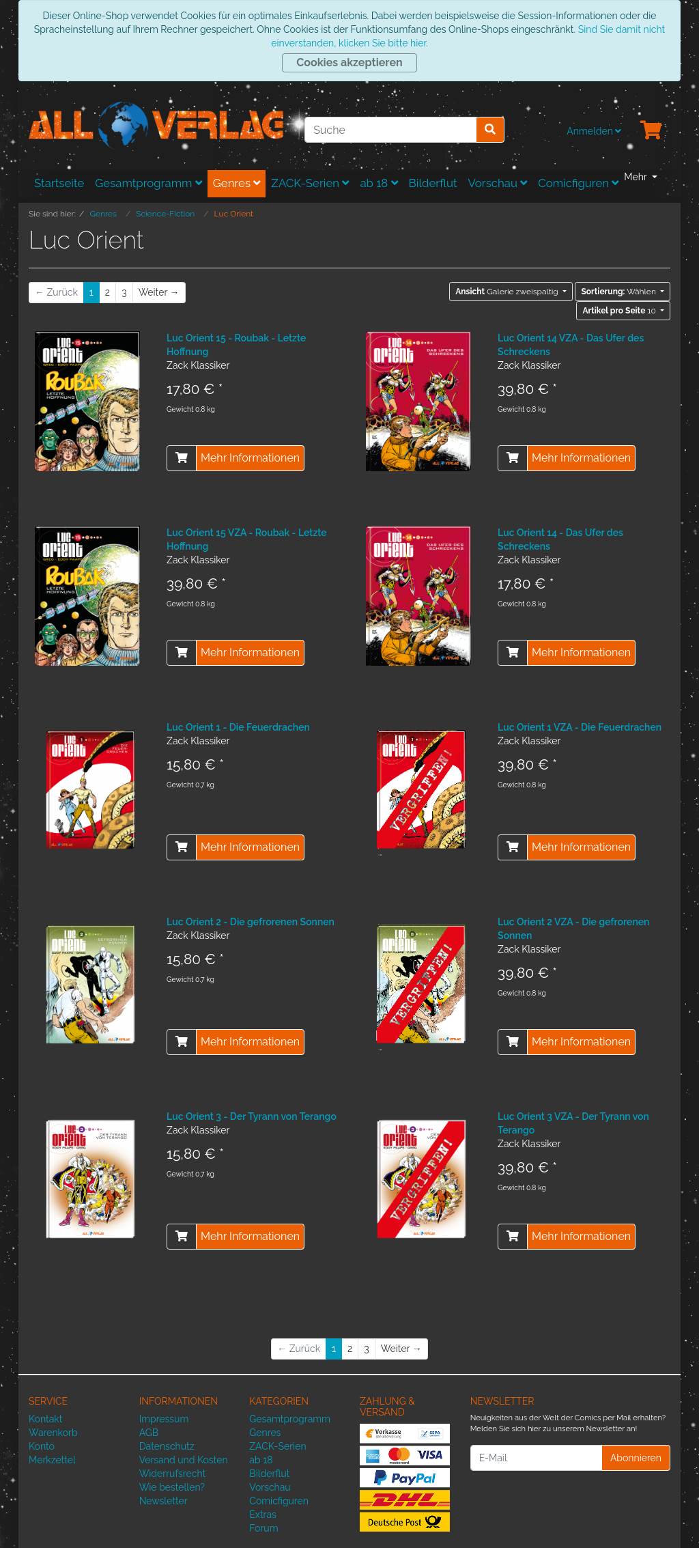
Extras (262, 1514)
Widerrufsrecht (172, 1473)
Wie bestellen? (172, 1487)
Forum (263, 1528)
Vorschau (498, 183)
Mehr (636, 176)
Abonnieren (635, 1457)
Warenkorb (53, 1432)
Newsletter (163, 1500)
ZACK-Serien (310, 183)
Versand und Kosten (183, 1459)
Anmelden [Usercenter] (594, 131)
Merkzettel (52, 1459)
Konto (42, 1446)
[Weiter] (159, 292)
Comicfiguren (578, 183)
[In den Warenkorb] (182, 458)
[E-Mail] (536, 1458)
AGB (148, 1432)
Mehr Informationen (250, 457)
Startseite (59, 183)
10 (620, 310)
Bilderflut (433, 183)
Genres (237, 183)
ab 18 (378, 183)
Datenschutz (167, 1446)
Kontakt (45, 1418)
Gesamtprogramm (148, 183)
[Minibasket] (651, 131)
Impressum (164, 1418)
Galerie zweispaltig (507, 291)
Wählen (619, 291)
